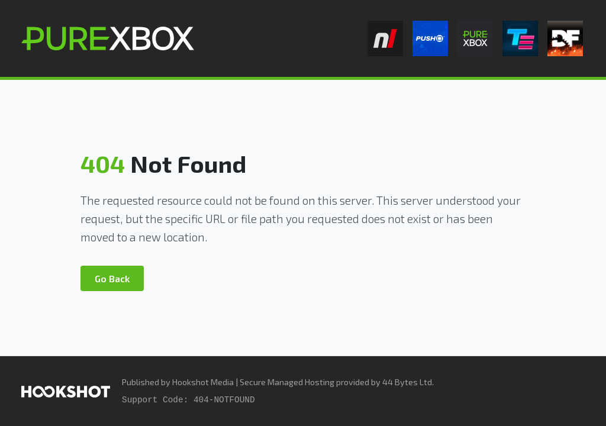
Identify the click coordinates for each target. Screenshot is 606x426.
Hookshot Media (203, 382)
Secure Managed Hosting (287, 382)
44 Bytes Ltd (407, 382)
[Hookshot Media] (65, 391)
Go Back (112, 278)
